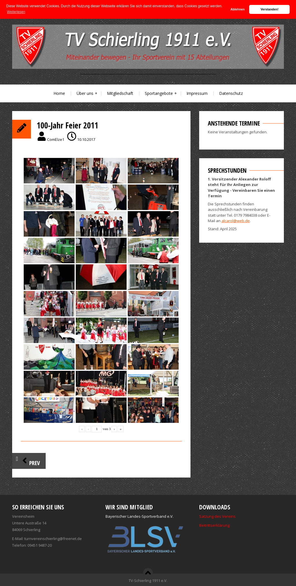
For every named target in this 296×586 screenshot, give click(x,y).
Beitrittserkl (209, 525)
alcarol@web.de (235, 220)
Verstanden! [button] (270, 9)
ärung (224, 525)
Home (59, 93)
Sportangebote (159, 93)
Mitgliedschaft (120, 93)
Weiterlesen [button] (16, 12)
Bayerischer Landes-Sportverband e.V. (139, 516)
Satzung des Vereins (217, 516)
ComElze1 (55, 139)
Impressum (197, 93)
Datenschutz (231, 93)
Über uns (85, 93)
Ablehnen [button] (237, 9)
